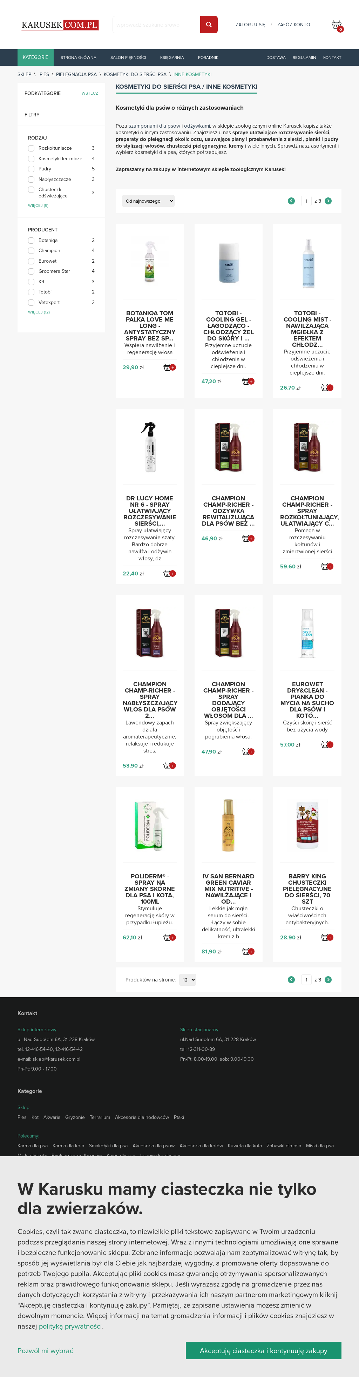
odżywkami (197, 125)
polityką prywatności (70, 1326)
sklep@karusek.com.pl (56, 1058)
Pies (44, 74)
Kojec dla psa (121, 1155)
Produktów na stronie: (151, 980)
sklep (24, 74)
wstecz (90, 93)
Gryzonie (75, 1117)
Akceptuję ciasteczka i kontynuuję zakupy (263, 1350)
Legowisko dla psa (160, 1155)
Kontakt (332, 57)
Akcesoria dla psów (154, 1145)
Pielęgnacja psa (76, 74)
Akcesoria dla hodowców (142, 1117)
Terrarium (100, 1117)
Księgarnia (172, 57)
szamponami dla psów (154, 125)
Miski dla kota (32, 1155)
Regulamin (304, 57)
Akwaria (51, 1117)
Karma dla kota (68, 1145)
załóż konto (293, 24)
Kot (35, 1117)
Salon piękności (128, 57)
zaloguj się (250, 24)
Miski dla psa (320, 1145)
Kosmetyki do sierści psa (135, 74)
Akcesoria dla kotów (201, 1145)
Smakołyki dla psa (108, 1145)
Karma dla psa (33, 1145)
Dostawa (276, 57)
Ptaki (179, 1117)
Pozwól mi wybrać (45, 1350)
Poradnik (208, 57)
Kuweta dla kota (245, 1145)
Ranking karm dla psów (77, 1155)
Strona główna (78, 57)
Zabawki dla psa (284, 1145)
